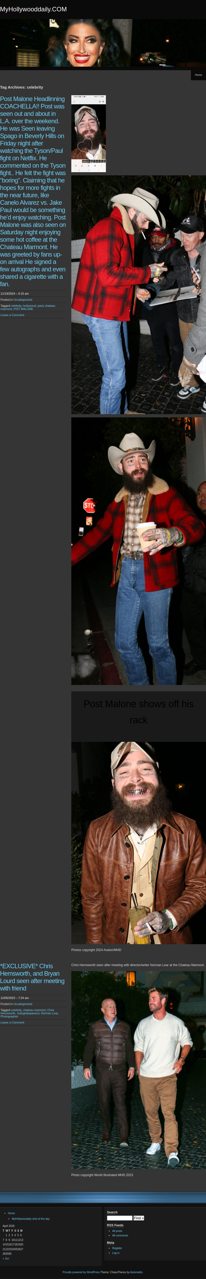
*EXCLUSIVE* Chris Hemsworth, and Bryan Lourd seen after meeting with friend (32, 977)
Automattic (136, 1272)
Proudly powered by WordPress (81, 1272)
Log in (115, 1252)
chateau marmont (34, 1010)
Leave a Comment (12, 315)
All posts (117, 1231)
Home (198, 75)
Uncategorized (22, 299)
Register (117, 1248)
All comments (120, 1235)
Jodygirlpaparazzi (28, 1013)
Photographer (9, 1016)
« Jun (6, 1258)
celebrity (16, 305)
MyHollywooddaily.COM (33, 9)
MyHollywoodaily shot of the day (31, 1218)
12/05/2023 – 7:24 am (15, 997)
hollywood (29, 305)
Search (112, 1212)
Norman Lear (49, 1013)
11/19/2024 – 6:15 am (15, 293)
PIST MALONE (23, 308)
